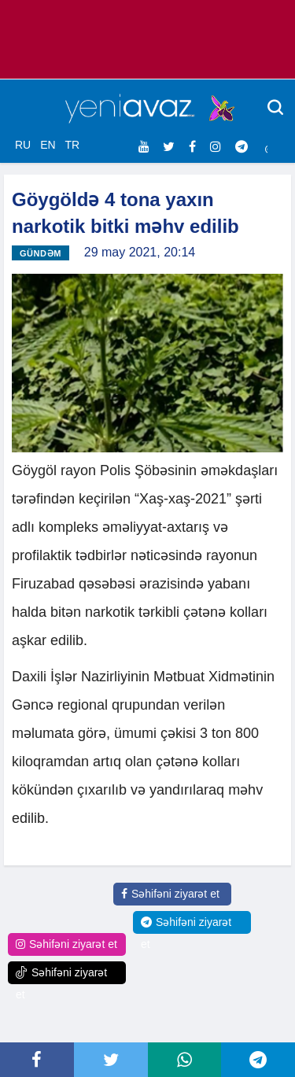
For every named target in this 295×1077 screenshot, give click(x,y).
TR (72, 144)
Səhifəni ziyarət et (170, 893)
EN (47, 144)
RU (23, 144)
